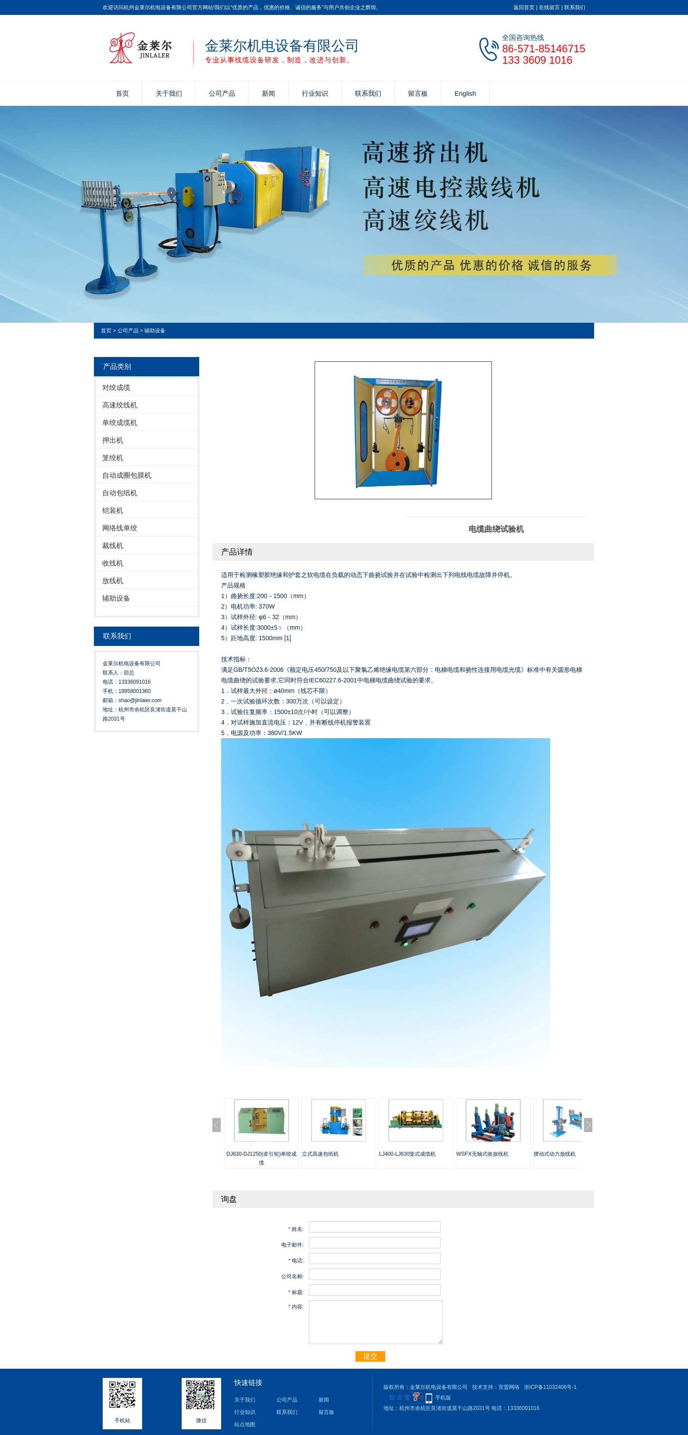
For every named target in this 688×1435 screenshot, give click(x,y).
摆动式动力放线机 (555, 1154)
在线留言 (549, 7)
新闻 (268, 93)
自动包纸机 (119, 493)
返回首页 (523, 7)
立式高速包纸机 (320, 1154)
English (465, 93)
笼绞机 (112, 458)
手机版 (443, 1398)
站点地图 (244, 1424)
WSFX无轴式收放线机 (482, 1154)
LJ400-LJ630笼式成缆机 (407, 1154)
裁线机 (112, 545)
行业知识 (315, 93)
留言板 (418, 93)
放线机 (112, 580)
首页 (122, 93)
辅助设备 (154, 331)
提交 (370, 1356)
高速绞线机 (119, 405)
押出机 (112, 440)
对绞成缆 (116, 387)
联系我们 (574, 7)
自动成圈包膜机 (126, 475)
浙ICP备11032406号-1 (550, 1387)
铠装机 (112, 510)
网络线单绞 (119, 528)
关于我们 (169, 93)
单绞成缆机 (119, 422)
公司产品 (222, 93)
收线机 (112, 563)
